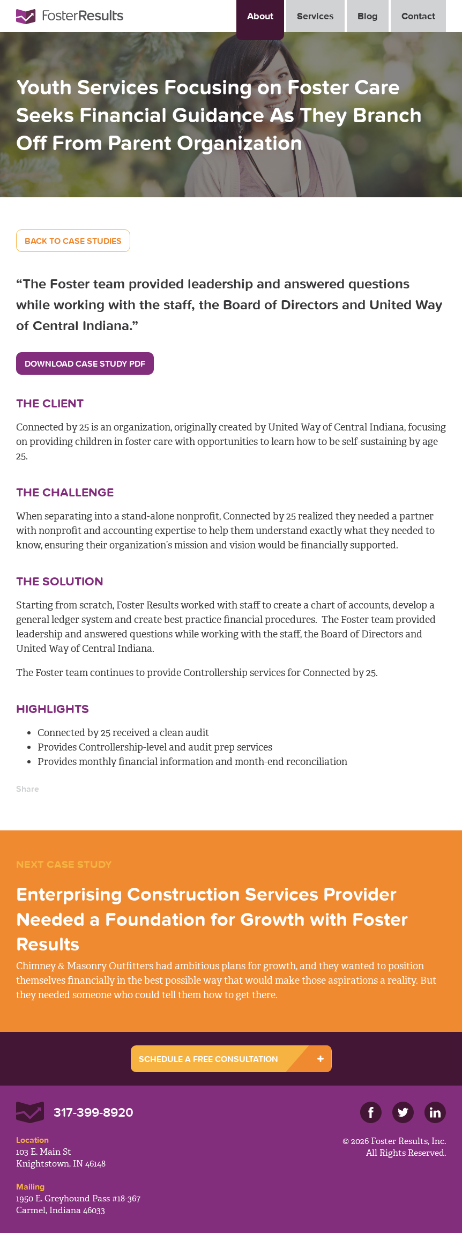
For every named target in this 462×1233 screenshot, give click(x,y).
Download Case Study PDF (85, 363)
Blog (367, 16)
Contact (418, 16)
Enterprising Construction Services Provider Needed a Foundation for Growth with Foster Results (212, 919)
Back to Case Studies (73, 240)
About (260, 16)
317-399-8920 (93, 1112)
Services (315, 16)
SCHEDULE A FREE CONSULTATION (208, 1058)
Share (27, 788)
